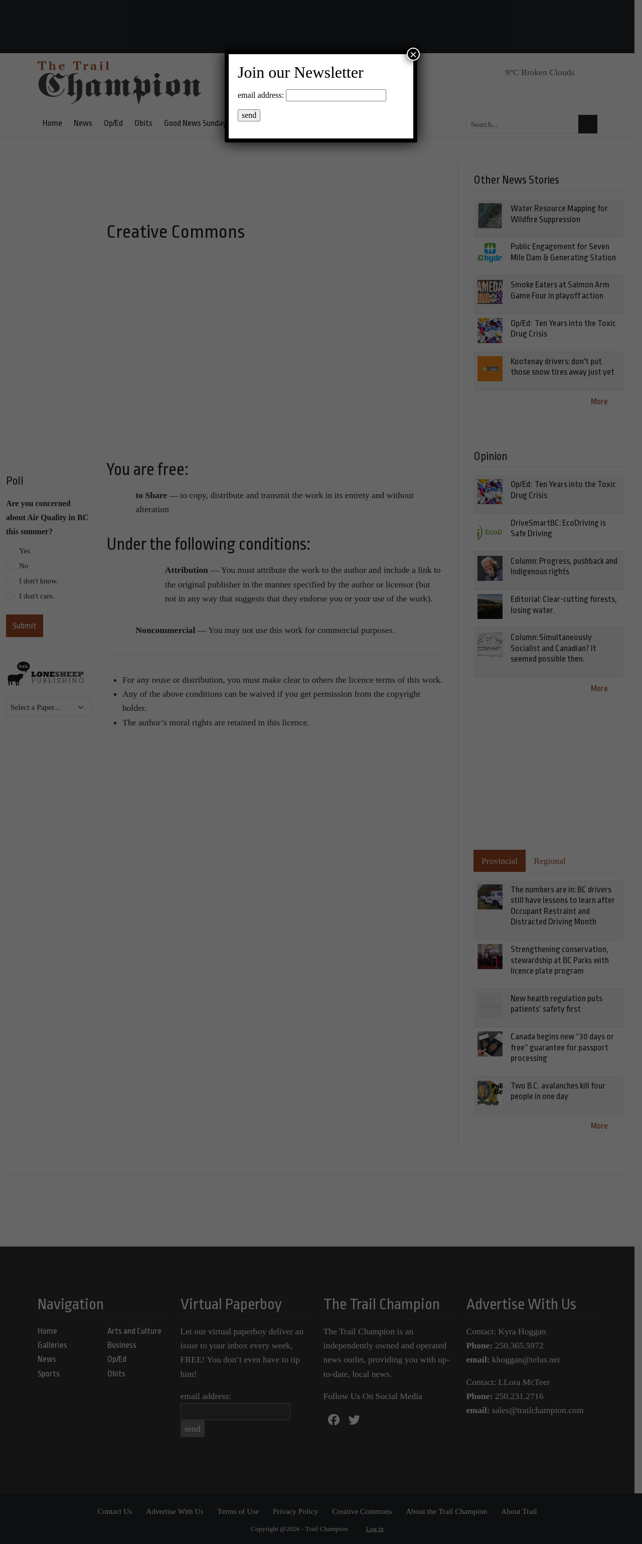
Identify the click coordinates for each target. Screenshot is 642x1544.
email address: (261, 95)
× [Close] (413, 54)
